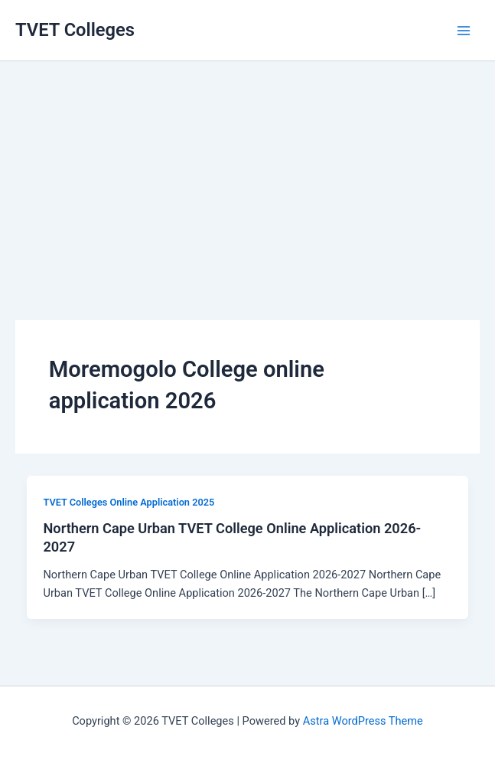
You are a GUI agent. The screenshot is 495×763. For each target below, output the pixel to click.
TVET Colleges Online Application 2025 (128, 502)
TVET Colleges (75, 30)
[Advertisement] (247, 168)
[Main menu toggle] (464, 31)
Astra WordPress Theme (363, 721)
